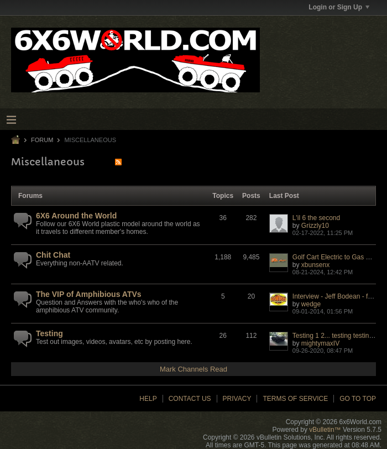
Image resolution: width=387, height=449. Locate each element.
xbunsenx (315, 265)
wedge (311, 304)
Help (147, 399)
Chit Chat (53, 254)
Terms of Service (295, 399)
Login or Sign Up (338, 7)
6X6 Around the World (76, 215)
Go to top (357, 399)
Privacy (237, 399)
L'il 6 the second (316, 218)
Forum (42, 140)
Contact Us (190, 399)
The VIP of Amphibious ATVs (89, 294)
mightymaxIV (320, 343)
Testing (49, 333)
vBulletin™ (325, 430)
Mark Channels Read (193, 369)
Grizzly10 (315, 225)
